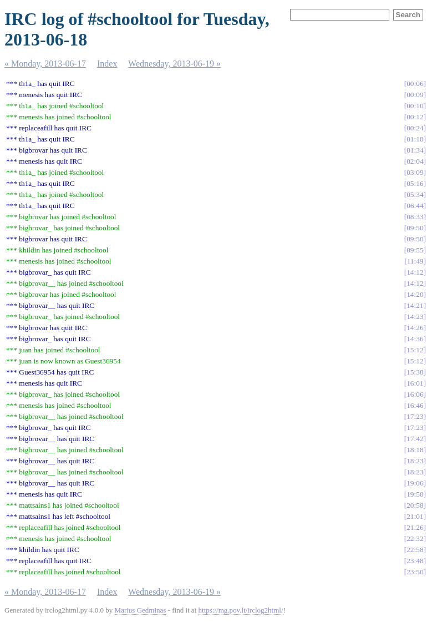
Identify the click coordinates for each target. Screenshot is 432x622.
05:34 (414, 194)
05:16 (414, 183)
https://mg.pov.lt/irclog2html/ (241, 610)
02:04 (414, 161)
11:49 (415, 261)
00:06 (414, 83)
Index (107, 63)
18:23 (414, 461)
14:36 (414, 339)
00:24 (414, 128)
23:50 (414, 572)
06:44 (414, 205)
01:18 (414, 139)
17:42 (414, 438)
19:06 (414, 483)
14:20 (414, 294)
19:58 (414, 494)
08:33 (414, 217)
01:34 (414, 150)
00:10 (414, 106)
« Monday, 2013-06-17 (45, 63)
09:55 (414, 250)
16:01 (414, 383)
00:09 (414, 94)
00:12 (414, 117)
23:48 (414, 561)
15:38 (414, 372)
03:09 (414, 172)
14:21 (414, 305)
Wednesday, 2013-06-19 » (174, 63)
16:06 (414, 394)
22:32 (414, 538)
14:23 (414, 316)
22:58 (414, 549)
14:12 (414, 272)
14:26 (414, 327)
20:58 (414, 505)
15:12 (414, 350)
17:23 (414, 416)
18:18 (414, 450)
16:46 (414, 405)
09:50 (414, 228)
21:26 (414, 527)
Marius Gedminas (140, 610)
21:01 (414, 516)
